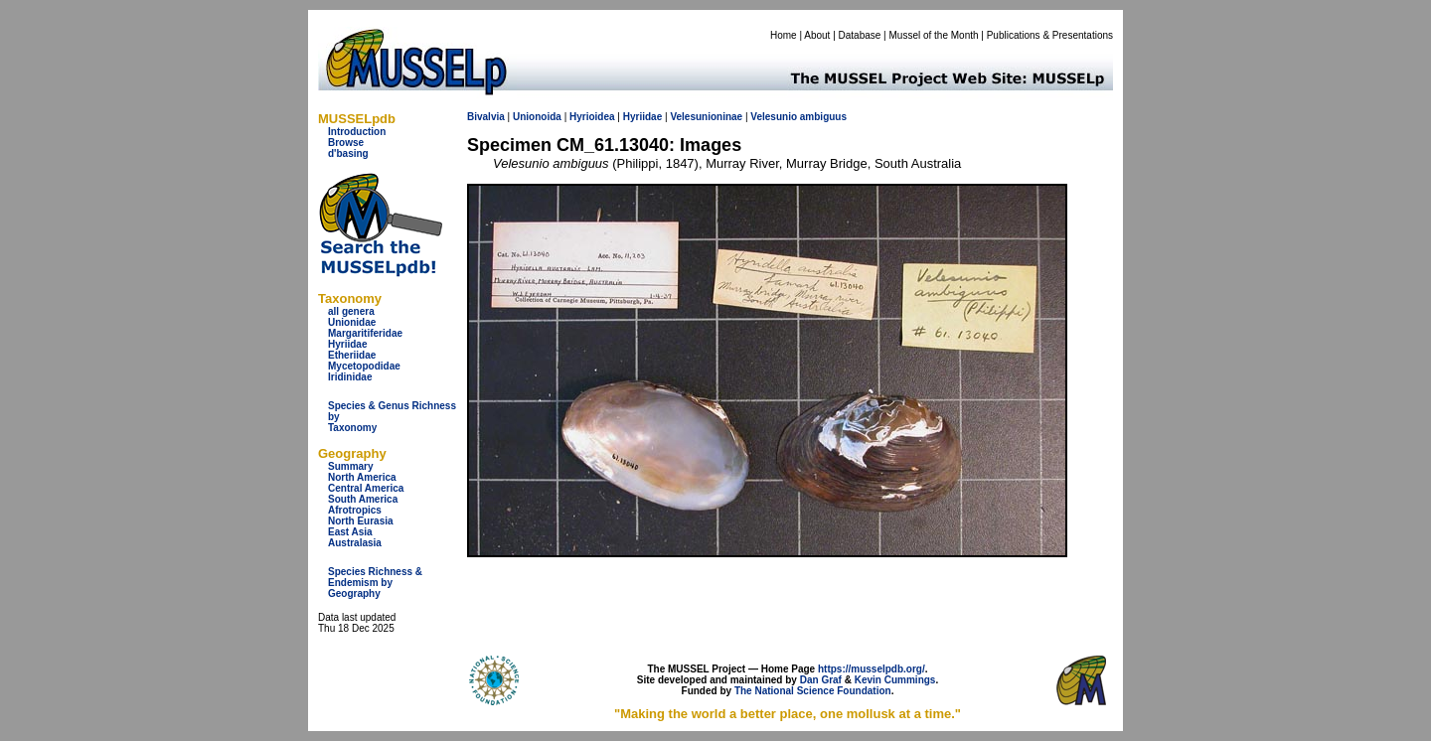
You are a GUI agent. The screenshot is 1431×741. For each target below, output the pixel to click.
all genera (351, 311)
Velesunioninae (706, 116)
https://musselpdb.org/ (871, 669)
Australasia (355, 542)
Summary (351, 466)
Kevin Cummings (895, 679)
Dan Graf (821, 679)
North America (362, 477)
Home (783, 35)
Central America (365, 488)
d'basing (348, 153)
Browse (346, 142)
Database (860, 35)
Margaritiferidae (365, 333)
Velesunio (773, 116)
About (817, 35)
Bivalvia (486, 116)
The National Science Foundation (812, 690)
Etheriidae (352, 355)
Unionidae (352, 322)
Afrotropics (355, 510)
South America (363, 499)
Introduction (357, 131)
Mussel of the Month (934, 35)
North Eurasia (361, 521)
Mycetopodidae (364, 366)
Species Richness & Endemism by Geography (375, 582)
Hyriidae (347, 344)
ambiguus (823, 116)
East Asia (350, 531)
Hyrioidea (592, 116)
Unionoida (537, 116)
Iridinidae (350, 376)
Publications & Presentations (1050, 35)
